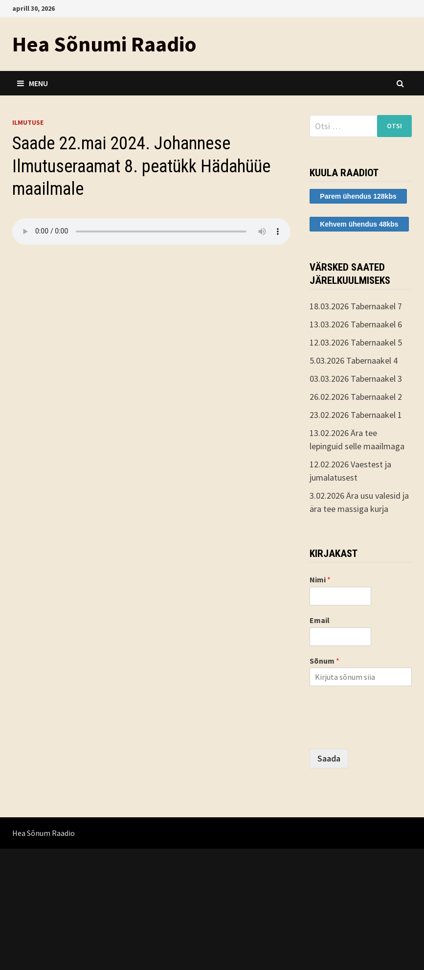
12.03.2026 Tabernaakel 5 (356, 342)
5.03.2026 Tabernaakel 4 (354, 360)
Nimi (320, 579)
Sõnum (324, 661)
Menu (32, 83)
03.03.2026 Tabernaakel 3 (356, 378)
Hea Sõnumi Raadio (104, 43)
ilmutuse (28, 122)
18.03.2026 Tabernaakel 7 (356, 306)
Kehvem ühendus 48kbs (359, 224)
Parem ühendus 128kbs (358, 196)
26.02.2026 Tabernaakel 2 (356, 396)
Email (320, 620)
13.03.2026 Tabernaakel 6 (356, 324)
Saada (328, 758)
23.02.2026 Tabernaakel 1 (356, 414)
